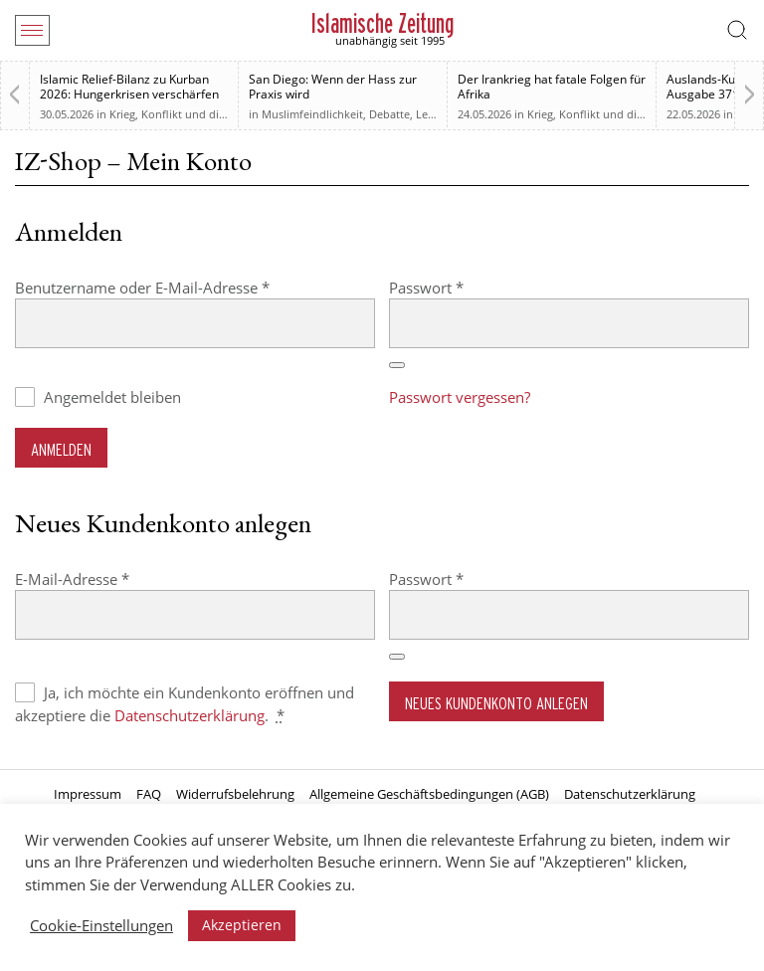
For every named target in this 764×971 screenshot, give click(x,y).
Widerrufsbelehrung (235, 794)
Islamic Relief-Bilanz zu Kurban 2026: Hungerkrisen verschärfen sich (129, 94)
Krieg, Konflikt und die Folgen (186, 113)
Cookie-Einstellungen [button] (101, 925)
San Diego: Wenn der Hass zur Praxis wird (333, 86)
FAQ (148, 794)
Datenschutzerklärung (189, 715)
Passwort (466, 287)
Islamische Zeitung (382, 23)
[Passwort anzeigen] (397, 365)
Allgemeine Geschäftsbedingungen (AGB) (429, 794)
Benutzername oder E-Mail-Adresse (182, 287)
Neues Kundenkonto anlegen (496, 702)
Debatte (389, 113)
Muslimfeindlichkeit (312, 113)
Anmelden (61, 449)
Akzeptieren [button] (242, 924)
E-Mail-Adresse (112, 578)
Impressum (87, 794)
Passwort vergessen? (459, 397)
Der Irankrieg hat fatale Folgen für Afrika (552, 86)
